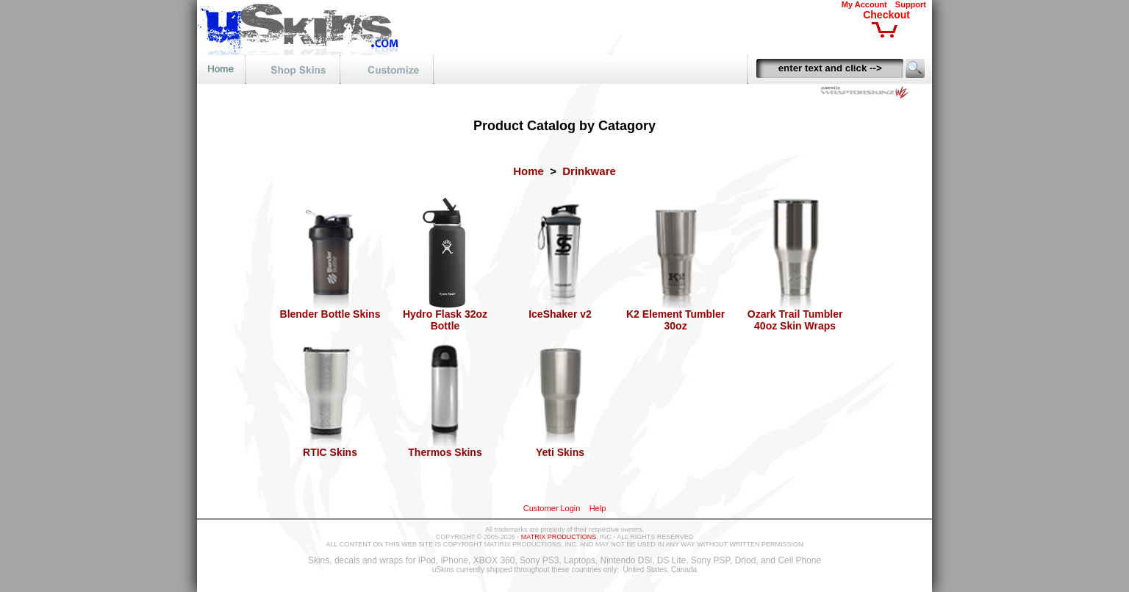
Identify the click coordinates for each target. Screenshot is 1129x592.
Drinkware (589, 171)
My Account (864, 4)
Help (597, 508)
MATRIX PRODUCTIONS (558, 537)
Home (528, 171)
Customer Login (552, 508)
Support (910, 4)
